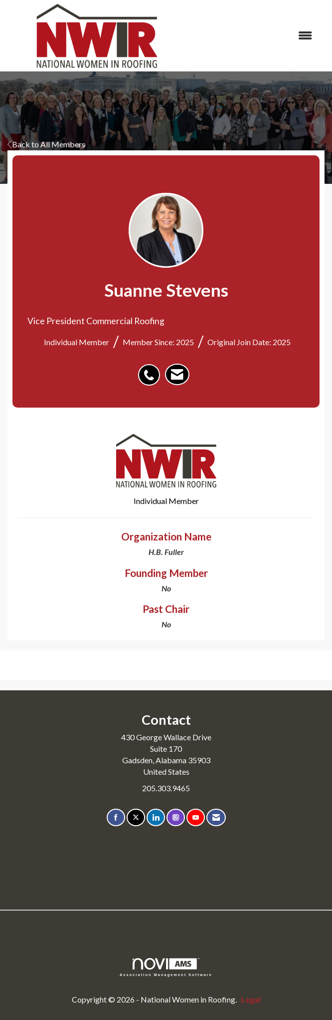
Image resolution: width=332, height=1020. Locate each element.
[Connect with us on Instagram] (175, 817)
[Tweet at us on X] (136, 817)
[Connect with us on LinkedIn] (156, 817)
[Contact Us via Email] (216, 817)
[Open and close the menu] (254, 35)
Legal (251, 999)
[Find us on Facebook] (116, 817)
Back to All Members (46, 144)
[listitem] (151, 370)
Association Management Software (166, 967)
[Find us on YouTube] (195, 817)
